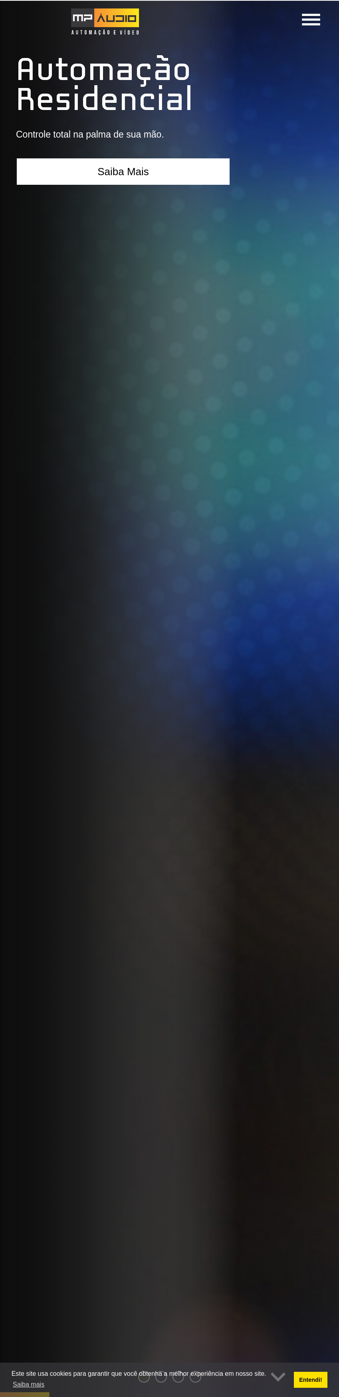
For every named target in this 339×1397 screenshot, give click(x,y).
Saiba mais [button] (28, 1384)
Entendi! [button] (310, 1380)
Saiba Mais (123, 172)
